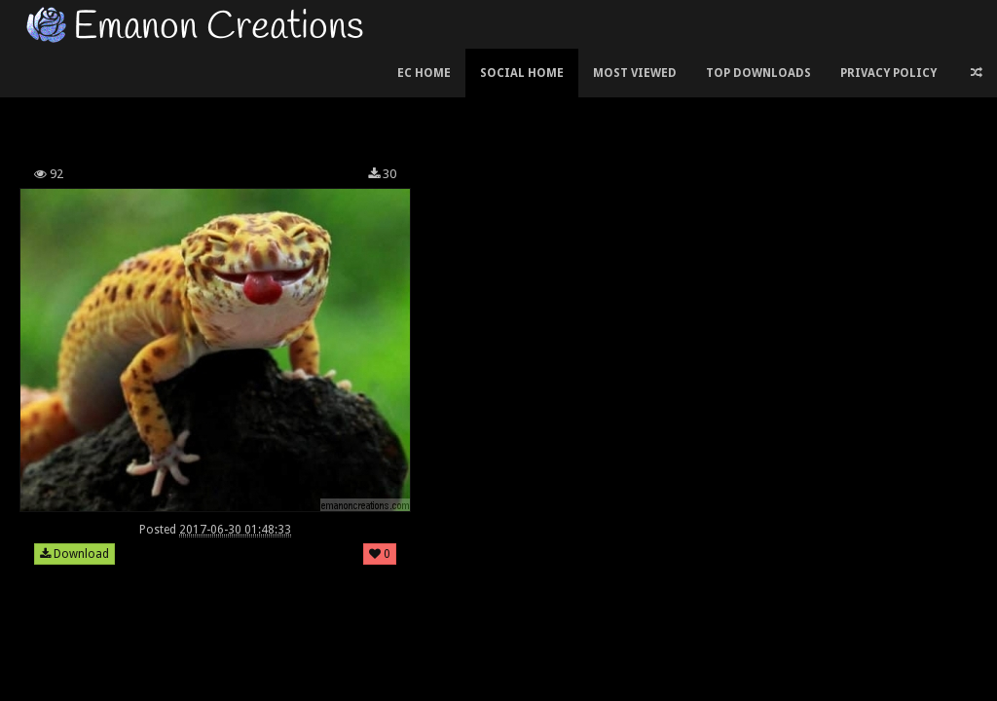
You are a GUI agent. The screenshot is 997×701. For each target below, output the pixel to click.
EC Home (424, 73)
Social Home (522, 73)
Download (74, 554)
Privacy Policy (888, 73)
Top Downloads (758, 73)
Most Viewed (635, 73)
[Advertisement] (369, 101)
